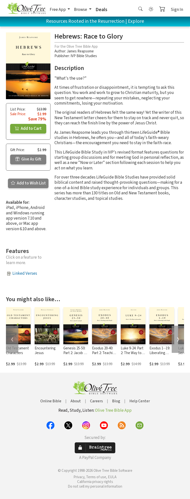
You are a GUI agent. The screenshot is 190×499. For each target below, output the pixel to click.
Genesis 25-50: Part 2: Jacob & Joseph (74, 353)
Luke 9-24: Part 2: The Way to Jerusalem (132, 353)
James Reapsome (80, 51)
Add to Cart (28, 129)
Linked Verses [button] (24, 273)
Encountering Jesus (45, 351)
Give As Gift (28, 159)
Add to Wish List (28, 183)
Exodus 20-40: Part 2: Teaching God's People (104, 353)
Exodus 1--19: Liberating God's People (159, 353)
